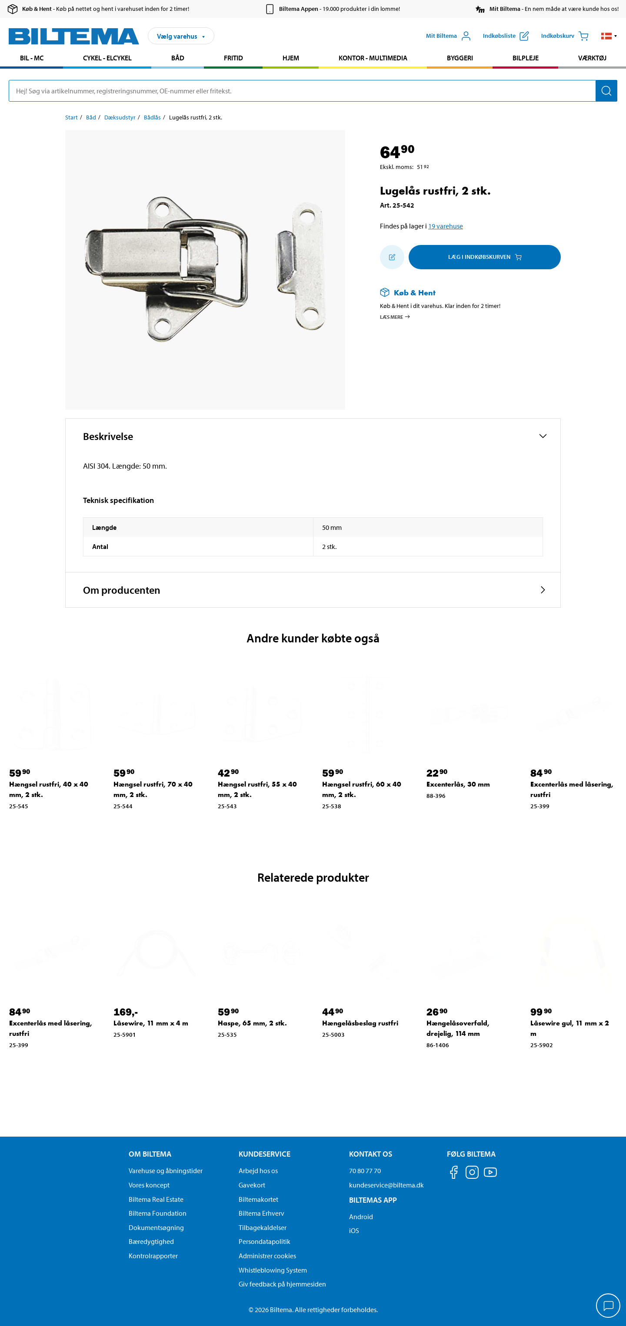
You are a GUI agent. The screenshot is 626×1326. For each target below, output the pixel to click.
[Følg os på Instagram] (472, 1173)
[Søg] (606, 91)
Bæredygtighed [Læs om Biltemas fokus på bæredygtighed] (151, 1241)
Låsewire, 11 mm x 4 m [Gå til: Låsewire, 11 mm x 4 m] (150, 1023)
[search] (313, 91)
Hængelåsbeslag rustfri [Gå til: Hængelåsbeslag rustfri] (360, 1023)
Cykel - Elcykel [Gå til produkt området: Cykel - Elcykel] (107, 57)
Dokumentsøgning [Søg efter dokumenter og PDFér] (156, 1227)
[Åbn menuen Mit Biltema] (448, 36)
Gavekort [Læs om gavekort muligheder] (252, 1185)
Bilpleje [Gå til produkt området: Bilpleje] (526, 57)
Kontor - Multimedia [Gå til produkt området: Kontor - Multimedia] (373, 57)
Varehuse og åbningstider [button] (166, 1170)
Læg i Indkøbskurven (485, 257)
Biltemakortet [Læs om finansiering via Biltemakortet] (258, 1199)
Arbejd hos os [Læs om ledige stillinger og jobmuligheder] (258, 1170)
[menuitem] (31, 59)
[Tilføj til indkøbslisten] (392, 257)
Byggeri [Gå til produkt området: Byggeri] (460, 57)
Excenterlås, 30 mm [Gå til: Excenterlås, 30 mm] (458, 784)
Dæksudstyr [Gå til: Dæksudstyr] (120, 117)
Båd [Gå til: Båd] (91, 117)
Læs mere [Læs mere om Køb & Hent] (395, 316)
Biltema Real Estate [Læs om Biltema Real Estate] (156, 1199)
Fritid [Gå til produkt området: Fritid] (233, 57)
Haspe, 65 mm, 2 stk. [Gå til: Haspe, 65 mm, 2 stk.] (252, 1023)
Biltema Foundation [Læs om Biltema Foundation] (157, 1213)
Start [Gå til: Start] (71, 117)
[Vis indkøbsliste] (506, 36)
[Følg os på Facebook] (454, 1173)
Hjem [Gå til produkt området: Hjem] (291, 57)
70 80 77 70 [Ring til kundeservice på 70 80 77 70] (365, 1170)
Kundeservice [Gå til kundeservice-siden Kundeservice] (264, 1154)
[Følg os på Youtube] (490, 1176)
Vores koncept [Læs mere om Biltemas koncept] (149, 1185)
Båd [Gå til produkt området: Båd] (177, 57)
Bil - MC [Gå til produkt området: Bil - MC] (31, 57)
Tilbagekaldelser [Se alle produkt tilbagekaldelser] (262, 1227)
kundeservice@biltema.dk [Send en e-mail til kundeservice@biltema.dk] (386, 1185)
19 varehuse (445, 226)
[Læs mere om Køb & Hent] (461, 292)
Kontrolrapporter (153, 1255)
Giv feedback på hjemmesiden (282, 1284)
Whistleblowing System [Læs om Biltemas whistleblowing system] (273, 1270)
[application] (608, 1306)
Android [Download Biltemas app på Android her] (361, 1216)
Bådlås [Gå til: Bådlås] (152, 117)
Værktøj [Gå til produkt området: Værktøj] (592, 57)
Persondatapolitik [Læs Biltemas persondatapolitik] (264, 1241)
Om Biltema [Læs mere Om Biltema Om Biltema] (150, 1154)
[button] (609, 36)
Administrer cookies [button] (267, 1255)
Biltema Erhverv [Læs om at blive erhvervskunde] (261, 1213)
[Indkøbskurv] (565, 36)
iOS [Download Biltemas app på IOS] (354, 1230)
